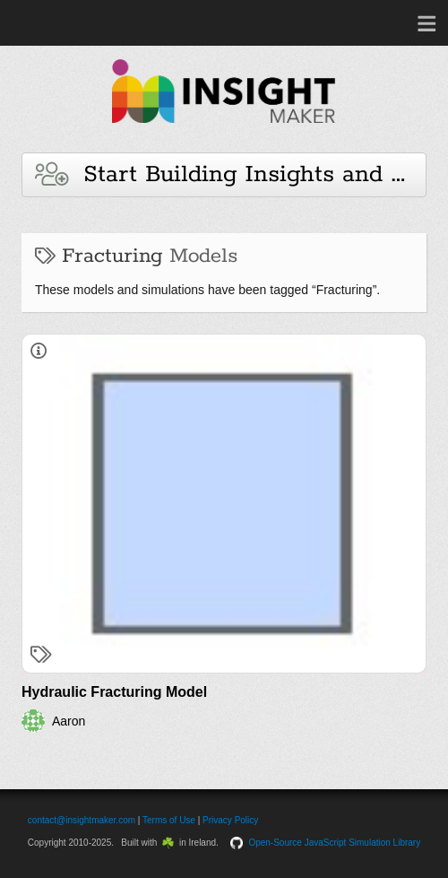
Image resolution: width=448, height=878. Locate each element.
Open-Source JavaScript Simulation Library (334, 843)
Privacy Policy (230, 820)
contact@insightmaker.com (81, 820)
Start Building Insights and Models (230, 174)
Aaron (68, 721)
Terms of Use (168, 820)
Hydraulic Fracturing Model (114, 692)
